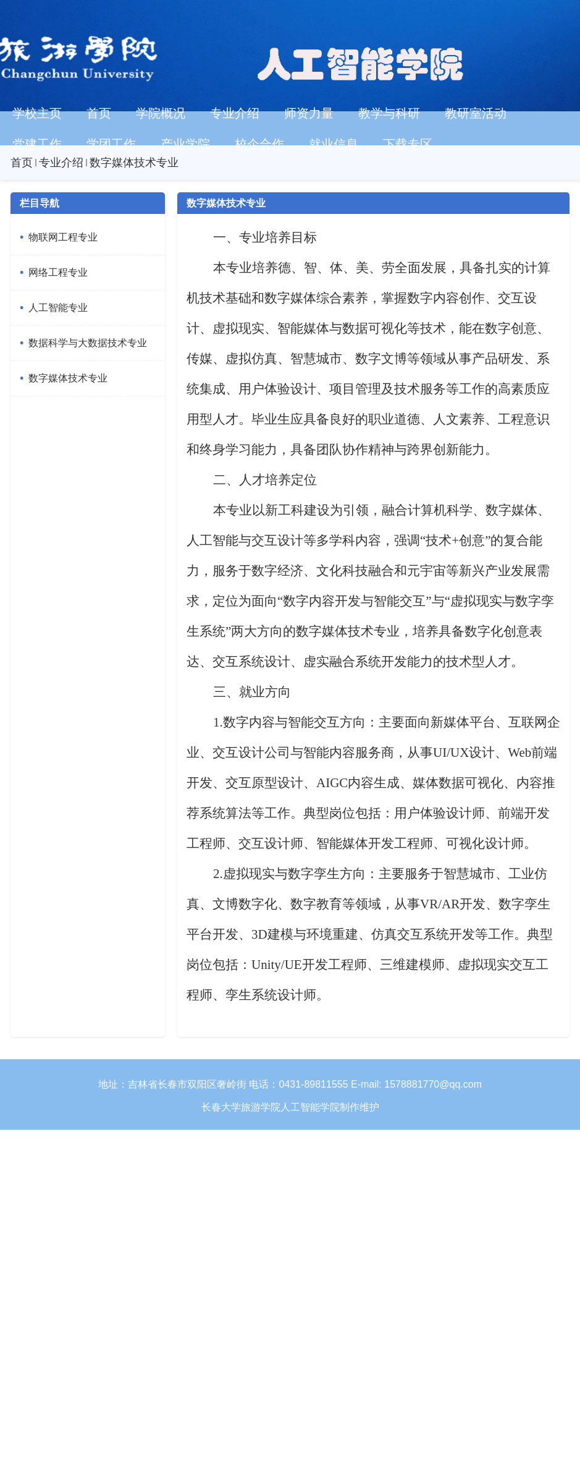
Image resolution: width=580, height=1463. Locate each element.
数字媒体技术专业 (134, 162)
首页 (22, 162)
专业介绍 (61, 162)
